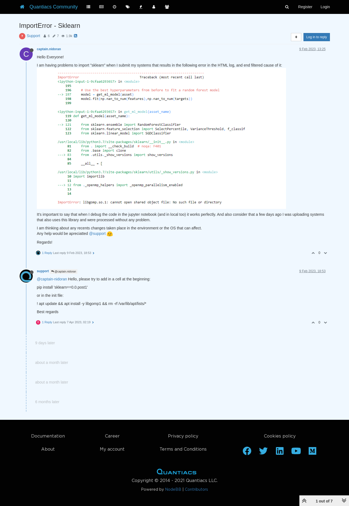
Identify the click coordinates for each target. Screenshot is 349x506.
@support (97, 233)
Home (176, 473)
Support (33, 36)
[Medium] (312, 453)
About (48, 449)
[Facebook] (247, 453)
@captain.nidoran (63, 271)
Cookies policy (280, 436)
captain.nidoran (49, 49)
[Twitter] (263, 453)
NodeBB (173, 489)
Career (112, 436)
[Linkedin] (280, 453)
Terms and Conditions (183, 449)
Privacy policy (183, 436)
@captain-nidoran (52, 279)
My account (112, 449)
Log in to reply (316, 37)
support (43, 271)
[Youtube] (296, 453)
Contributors (196, 489)
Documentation (48, 436)
